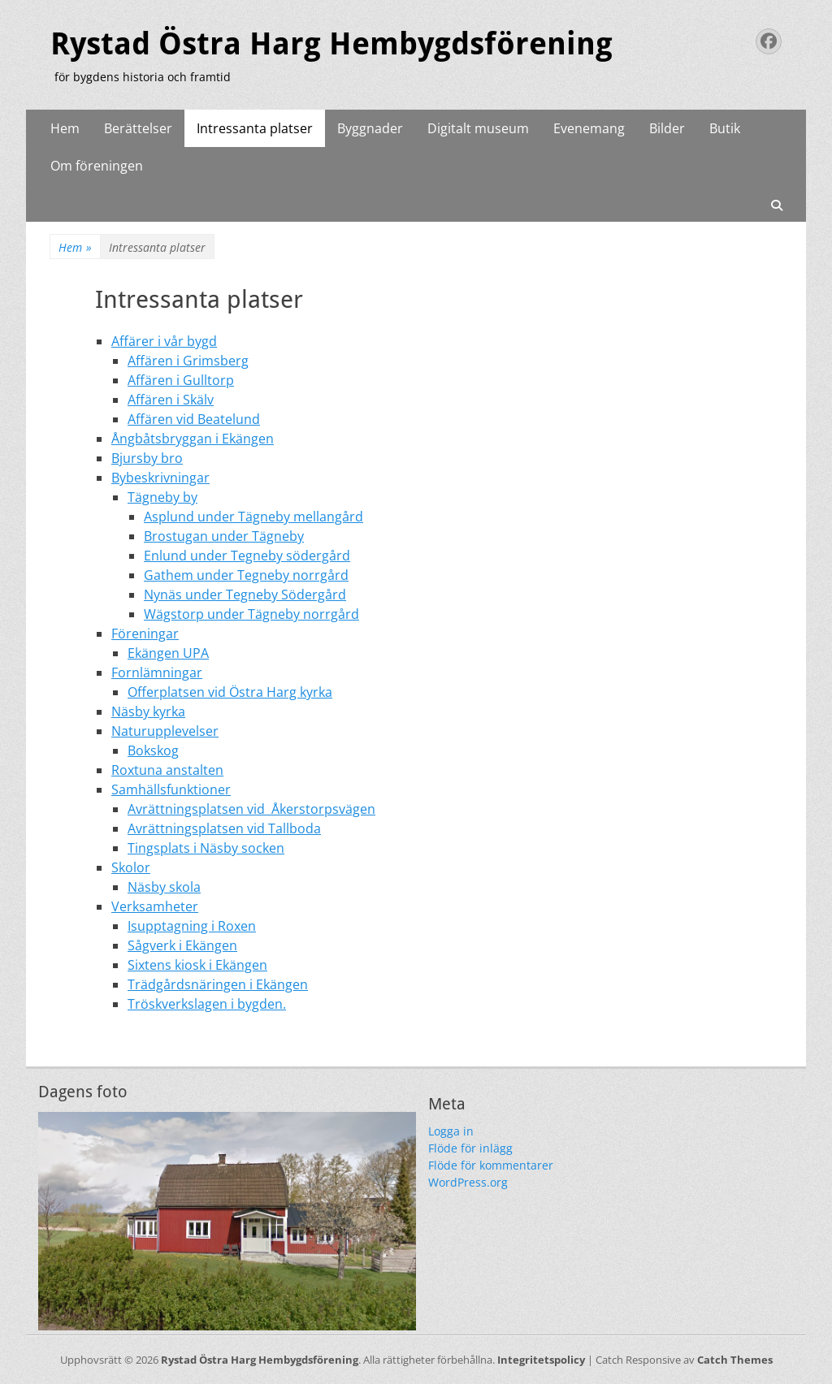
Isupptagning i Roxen (192, 926)
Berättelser (138, 128)
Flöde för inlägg (470, 1148)
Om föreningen (96, 166)
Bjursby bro (147, 458)
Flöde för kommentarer (490, 1165)
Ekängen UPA (168, 653)
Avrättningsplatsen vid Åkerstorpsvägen (251, 809)
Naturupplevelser (165, 731)
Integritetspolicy (541, 1359)
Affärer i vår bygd (164, 341)
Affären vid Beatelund (194, 419)
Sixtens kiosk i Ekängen (197, 965)
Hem (65, 128)
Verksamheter (154, 906)
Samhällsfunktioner (171, 789)
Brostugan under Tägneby (224, 536)
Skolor (130, 867)
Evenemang (589, 128)
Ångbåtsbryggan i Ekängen (192, 439)
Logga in (451, 1131)
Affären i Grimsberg (188, 361)
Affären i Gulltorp (181, 380)
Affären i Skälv (171, 400)
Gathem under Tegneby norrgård (246, 575)
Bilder (667, 128)
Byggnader (370, 128)
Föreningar (145, 633)
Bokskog (153, 750)
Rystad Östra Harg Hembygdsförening (331, 44)
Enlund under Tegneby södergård (247, 555)
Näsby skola (164, 887)
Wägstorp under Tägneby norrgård (251, 614)
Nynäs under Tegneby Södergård (245, 594)
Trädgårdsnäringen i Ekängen (218, 984)
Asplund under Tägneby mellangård (253, 516)
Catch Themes (735, 1359)
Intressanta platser (255, 128)
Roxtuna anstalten (167, 770)
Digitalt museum (478, 128)
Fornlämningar (156, 672)
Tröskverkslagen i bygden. (207, 1004)
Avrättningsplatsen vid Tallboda (224, 828)
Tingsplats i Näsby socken (206, 848)
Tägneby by (162, 497)
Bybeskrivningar (160, 478)
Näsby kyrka (148, 711)
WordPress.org (468, 1182)
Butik (724, 128)
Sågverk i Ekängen (182, 945)
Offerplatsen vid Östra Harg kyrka (230, 692)
